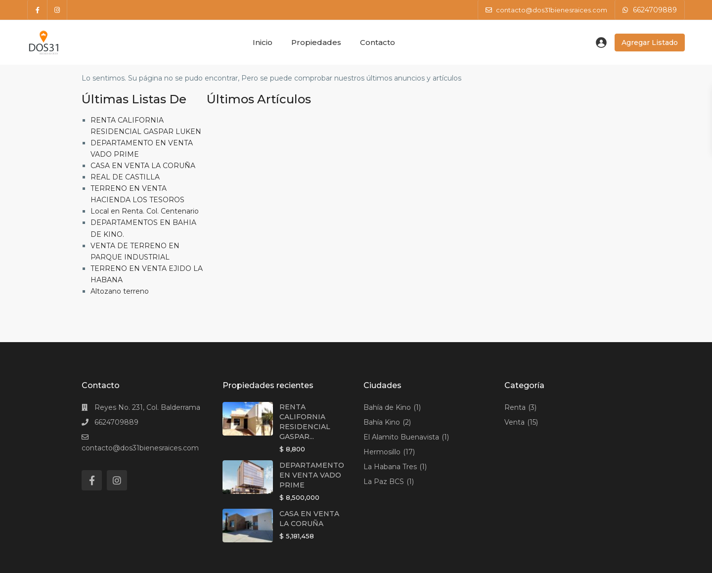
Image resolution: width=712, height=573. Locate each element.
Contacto (377, 42)
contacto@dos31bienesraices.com (140, 447)
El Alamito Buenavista (401, 437)
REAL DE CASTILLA (125, 177)
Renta (515, 407)
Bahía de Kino (387, 407)
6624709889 (655, 9)
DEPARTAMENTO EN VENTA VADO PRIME (311, 475)
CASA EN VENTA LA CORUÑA (142, 165)
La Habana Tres (390, 466)
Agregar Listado (650, 42)
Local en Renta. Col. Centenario (144, 211)
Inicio (262, 42)
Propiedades (316, 42)
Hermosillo (381, 451)
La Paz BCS (383, 481)
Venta (514, 422)
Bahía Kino (381, 422)
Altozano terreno (119, 291)
